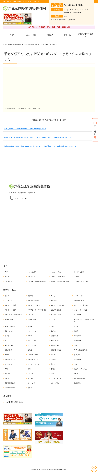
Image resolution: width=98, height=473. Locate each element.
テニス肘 (30, 378)
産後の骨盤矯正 (56, 350)
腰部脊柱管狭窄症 (79, 378)
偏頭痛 (30, 326)
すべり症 (77, 355)
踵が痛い (8, 336)
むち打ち (30, 373)
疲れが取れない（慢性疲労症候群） (84, 320)
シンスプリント (56, 383)
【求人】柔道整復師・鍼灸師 (37, 281)
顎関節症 (54, 359)
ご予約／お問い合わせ (86, 35)
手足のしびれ (9, 331)
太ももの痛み (78, 314)
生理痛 (7, 355)
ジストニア (8, 300)
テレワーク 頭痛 (10, 305)
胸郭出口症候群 (10, 326)
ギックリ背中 (55, 340)
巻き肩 (7, 296)
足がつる (54, 331)
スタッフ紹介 (32, 272)
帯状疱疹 (54, 300)
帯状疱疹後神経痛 (33, 300)
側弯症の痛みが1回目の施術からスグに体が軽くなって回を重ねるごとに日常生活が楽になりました (40, 146)
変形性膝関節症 (10, 383)
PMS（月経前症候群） (81, 350)
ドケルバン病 (32, 345)
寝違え (30, 350)
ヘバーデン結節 (56, 314)
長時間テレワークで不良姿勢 (37, 310)
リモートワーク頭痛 (80, 310)
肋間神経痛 (54, 336)
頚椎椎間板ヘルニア (34, 359)
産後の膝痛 (8, 350)
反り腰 (76, 326)
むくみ (53, 319)
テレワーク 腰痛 (10, 310)
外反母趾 (8, 373)
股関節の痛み (32, 319)
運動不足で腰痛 (56, 310)
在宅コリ (30, 314)
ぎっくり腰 (8, 364)
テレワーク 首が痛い (81, 305)
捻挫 (52, 326)
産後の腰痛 (77, 340)
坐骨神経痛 (77, 359)
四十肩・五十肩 (56, 378)
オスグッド (54, 355)
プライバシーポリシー (81, 281)
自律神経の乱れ (79, 300)
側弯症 (30, 336)
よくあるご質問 (79, 272)
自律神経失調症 (33, 355)
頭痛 (75, 345)
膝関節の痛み (9, 319)
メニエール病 (78, 296)
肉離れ (7, 369)
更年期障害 (77, 336)
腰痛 (75, 364)
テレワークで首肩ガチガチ (13, 314)
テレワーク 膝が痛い (58, 305)
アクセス (67, 35)
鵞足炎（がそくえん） (81, 369)
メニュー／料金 (30, 35)
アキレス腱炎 (32, 340)
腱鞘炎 (76, 373)
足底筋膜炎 (77, 383)
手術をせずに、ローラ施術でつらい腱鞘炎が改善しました (25, 129)
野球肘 (7, 378)
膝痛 (29, 369)
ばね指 (30, 388)
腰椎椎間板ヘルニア (11, 359)
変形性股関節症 (10, 388)
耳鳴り (53, 373)
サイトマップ (9, 281)
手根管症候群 (55, 345)
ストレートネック (33, 364)
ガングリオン (32, 331)
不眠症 (53, 369)
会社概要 (77, 276)
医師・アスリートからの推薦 (60, 281)
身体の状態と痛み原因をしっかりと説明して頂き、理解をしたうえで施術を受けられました (37, 137)
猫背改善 (30, 296)
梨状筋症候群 (9, 345)
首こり (53, 296)
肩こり (53, 364)
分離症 (76, 331)
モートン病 (31, 383)
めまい (7, 340)
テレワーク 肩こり (34, 305)
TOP (12, 35)
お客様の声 (49, 35)
